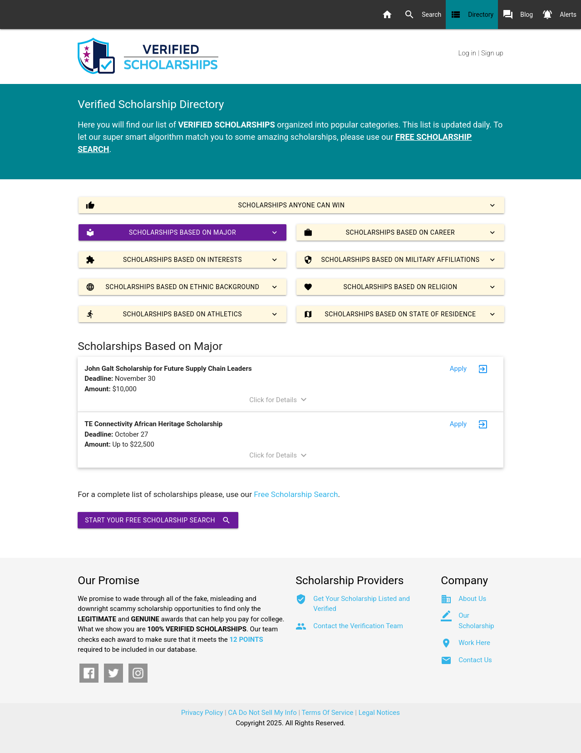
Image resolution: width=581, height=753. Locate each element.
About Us (472, 599)
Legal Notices (379, 713)
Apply (458, 368)
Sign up (492, 53)
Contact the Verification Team (358, 626)
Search (422, 14)
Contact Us (475, 660)
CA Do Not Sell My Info (262, 713)
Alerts (559, 14)
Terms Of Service (328, 713)
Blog (517, 14)
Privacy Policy (202, 713)
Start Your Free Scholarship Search (158, 520)
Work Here (474, 643)
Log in (467, 53)
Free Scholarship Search (296, 494)
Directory (471, 14)
